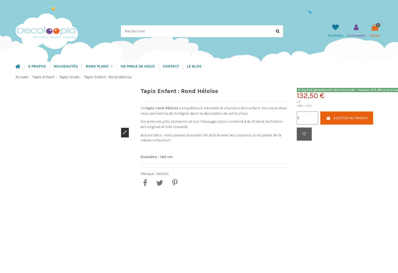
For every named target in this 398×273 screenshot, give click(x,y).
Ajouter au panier (346, 118)
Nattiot (162, 173)
